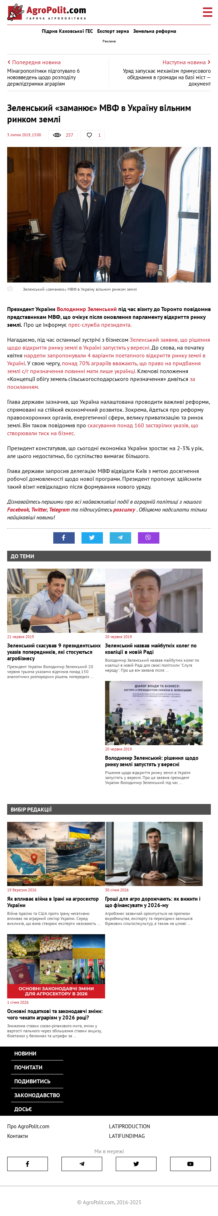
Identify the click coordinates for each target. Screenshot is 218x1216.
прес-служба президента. (100, 324)
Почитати (28, 1067)
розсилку (125, 509)
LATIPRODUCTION (129, 1126)
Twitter (39, 509)
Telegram (59, 509)
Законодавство (37, 1095)
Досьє (23, 1109)
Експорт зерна (113, 31)
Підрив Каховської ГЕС (67, 31)
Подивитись (32, 1081)
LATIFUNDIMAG (127, 1136)
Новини (25, 1053)
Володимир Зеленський (87, 308)
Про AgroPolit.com (28, 1126)
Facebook (18, 509)
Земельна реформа (154, 31)
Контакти (17, 1136)
